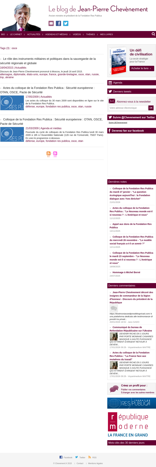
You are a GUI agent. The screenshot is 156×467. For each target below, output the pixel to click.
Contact (79, 463)
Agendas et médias (55, 34)
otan (87, 74)
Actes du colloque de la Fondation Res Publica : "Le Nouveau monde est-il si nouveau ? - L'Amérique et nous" (131, 211)
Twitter (83, 457)
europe (43, 74)
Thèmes (89, 34)
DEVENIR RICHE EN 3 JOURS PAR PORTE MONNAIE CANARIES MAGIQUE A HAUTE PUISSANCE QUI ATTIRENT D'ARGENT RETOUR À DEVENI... (131, 339)
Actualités (32, 34)
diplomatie (19, 74)
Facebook (68, 457)
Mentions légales (94, 463)
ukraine (9, 77)
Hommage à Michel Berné (126, 272)
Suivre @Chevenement (118, 122)
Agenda (117, 82)
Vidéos (75, 34)
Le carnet (14, 34)
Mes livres (105, 34)
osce (81, 74)
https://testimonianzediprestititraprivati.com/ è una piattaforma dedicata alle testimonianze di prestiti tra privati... (131, 316)
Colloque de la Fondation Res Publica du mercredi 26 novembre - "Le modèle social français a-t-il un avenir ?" (131, 240)
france (52, 74)
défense (30, 106)
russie (95, 74)
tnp (2, 77)
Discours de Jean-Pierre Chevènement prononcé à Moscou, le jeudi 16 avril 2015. (41, 71)
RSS (95, 457)
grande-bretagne (67, 74)
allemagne (6, 74)
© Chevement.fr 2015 (62, 463)
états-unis (32, 74)
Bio (3, 34)
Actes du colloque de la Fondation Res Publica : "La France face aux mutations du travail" (130, 356)
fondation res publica (58, 106)
